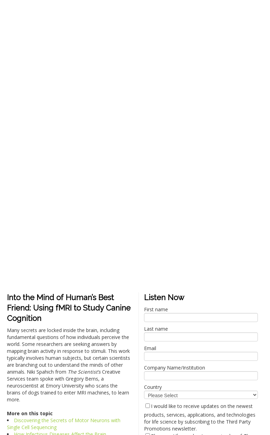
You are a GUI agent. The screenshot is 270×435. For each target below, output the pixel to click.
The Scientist (37, 377)
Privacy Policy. (57, 397)
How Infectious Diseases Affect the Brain (60, 197)
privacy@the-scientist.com (39, 366)
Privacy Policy (13, 371)
